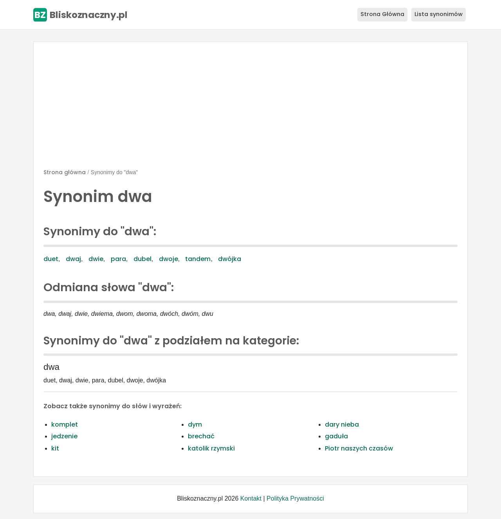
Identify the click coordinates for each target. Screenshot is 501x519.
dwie (95, 258)
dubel (142, 258)
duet (50, 258)
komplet (64, 424)
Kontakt (250, 498)
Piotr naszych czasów (359, 448)
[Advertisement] (250, 108)
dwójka (229, 258)
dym (195, 424)
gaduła (336, 436)
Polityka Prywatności (295, 498)
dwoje (168, 258)
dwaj (73, 258)
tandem (198, 258)
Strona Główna (382, 14)
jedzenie (64, 436)
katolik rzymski (211, 448)
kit (55, 448)
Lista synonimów (438, 14)
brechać (201, 436)
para (118, 258)
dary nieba (342, 424)
